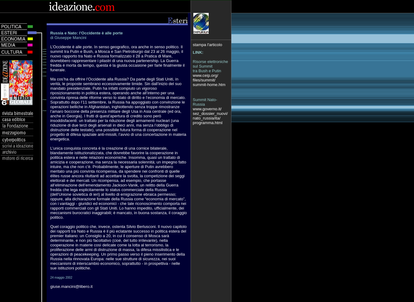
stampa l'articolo (207, 44)
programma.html (207, 122)
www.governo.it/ (207, 109)
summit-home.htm (209, 84)
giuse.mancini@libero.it (71, 286)
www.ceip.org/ (205, 75)
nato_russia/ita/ (206, 118)
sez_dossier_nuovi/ (210, 113)
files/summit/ (204, 80)
